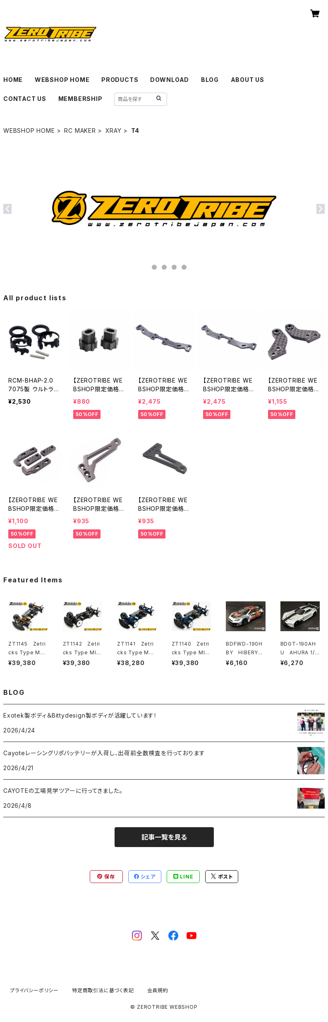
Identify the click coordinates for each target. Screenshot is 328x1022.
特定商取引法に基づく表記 (103, 990)
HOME (13, 79)
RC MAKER (80, 130)
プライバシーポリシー (34, 990)
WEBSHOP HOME (62, 79)
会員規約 (157, 990)
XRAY (113, 130)
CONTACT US (24, 98)
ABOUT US (247, 79)
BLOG (210, 79)
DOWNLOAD (169, 79)
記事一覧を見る (164, 837)
